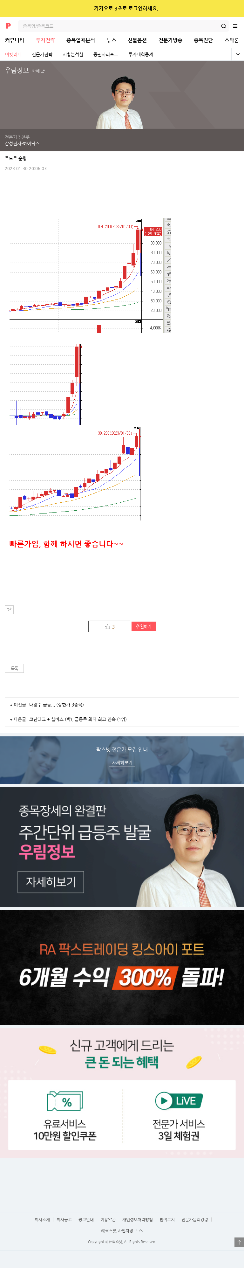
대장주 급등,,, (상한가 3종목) (56, 704)
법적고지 (167, 1219)
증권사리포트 (105, 54)
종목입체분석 (80, 40)
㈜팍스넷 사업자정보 (119, 1231)
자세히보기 (122, 762)
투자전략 (45, 40)
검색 (223, 26)
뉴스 (111, 40)
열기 (239, 1242)
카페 (36, 71)
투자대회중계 (140, 54)
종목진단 (203, 40)
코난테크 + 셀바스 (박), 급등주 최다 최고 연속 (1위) (78, 719)
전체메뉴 (238, 26)
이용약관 (108, 1219)
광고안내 (86, 1219)
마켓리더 (13, 54)
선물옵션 (137, 40)
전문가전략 (42, 54)
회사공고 (64, 1219)
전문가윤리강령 (194, 1219)
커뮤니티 (14, 40)
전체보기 (237, 54)
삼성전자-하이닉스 (22, 143)
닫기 (235, 8)
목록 (14, 668)
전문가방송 (170, 40)
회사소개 (42, 1219)
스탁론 (232, 40)
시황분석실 (73, 54)
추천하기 (143, 626)
